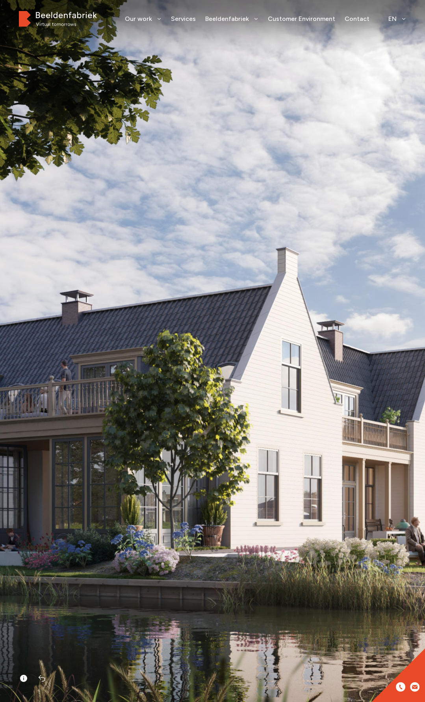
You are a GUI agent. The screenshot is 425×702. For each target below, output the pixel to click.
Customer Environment (301, 18)
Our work (143, 18)
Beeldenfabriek (231, 18)
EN (397, 18)
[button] (416, 363)
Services (183, 18)
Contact (357, 18)
